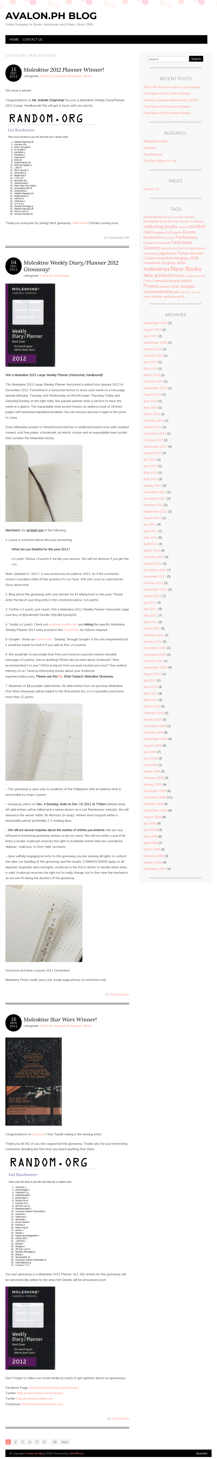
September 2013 (155, 446)
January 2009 (152, 784)
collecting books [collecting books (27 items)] (160, 226)
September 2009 (155, 739)
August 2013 (152, 453)
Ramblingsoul (152, 154)
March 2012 (151, 550)
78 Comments (119, 994)
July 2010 (149, 680)
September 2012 (155, 511)
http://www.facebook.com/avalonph (53, 1388)
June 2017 (150, 336)
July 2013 (149, 459)
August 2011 (152, 596)
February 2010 (153, 713)
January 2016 (152, 349)
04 (13, 262)
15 (13, 69)
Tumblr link (71, 630)
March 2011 (151, 628)
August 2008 (152, 817)
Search (196, 58)
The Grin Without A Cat (159, 161)
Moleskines (74, 76)
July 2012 (149, 524)
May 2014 (150, 407)
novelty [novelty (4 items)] (200, 276)
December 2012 (154, 492)
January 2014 (152, 427)
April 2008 (150, 843)
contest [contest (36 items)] (196, 226)
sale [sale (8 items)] (176, 292)
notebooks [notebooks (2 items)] (190, 276)
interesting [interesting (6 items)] (150, 253)
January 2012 (152, 563)
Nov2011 (14, 1024)
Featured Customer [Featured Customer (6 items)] (157, 243)
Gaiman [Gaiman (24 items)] (151, 248)
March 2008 (151, 849)
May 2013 (150, 472)
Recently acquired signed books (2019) (170, 100)
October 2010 (153, 661)
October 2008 (153, 804)
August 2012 (152, 518)
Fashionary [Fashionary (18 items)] (186, 237)
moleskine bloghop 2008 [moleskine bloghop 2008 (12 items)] (177, 258)
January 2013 (152, 485)
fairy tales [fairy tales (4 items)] (168, 237)
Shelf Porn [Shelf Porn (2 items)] (185, 292)
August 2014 (152, 394)
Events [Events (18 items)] (189, 232)
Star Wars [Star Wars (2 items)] (196, 292)
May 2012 (150, 537)
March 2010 (151, 706)
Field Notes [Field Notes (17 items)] (182, 242)
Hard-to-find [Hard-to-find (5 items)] (169, 248)
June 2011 (150, 609)
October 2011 (153, 583)
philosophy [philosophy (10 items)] (171, 280)
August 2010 (152, 674)
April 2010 (150, 700)
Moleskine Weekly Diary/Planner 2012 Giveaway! (71, 266)
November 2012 (154, 498)
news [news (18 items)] (179, 275)
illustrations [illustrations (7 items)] (198, 248)
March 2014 (151, 414)
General (59, 76)
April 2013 (150, 479)
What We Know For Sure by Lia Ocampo (172, 87)
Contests (46, 76)
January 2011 (152, 641)
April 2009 (150, 765)
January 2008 (152, 862)
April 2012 (150, 544)
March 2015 (151, 375)
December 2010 (154, 648)
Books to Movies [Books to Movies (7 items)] (192, 221)
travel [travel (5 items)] (147, 297)
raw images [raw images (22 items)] (183, 286)
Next (65, 1442)
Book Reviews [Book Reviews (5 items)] (169, 221)
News (87, 76)
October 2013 (153, 440)
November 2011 (154, 576)
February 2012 (153, 557)
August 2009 (152, 745)
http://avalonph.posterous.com (42, 1404)
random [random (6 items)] (164, 287)
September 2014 (155, 388)
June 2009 (150, 758)
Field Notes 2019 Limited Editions (167, 93)
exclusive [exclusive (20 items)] (152, 237)
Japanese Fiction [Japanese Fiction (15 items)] (174, 253)
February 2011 (153, 635)
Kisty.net (149, 148)
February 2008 (153, 856)
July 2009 (149, 752)
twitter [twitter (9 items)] (157, 296)
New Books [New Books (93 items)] (186, 268)
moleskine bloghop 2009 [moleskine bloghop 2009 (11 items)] (164, 262)
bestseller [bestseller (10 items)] (151, 221)
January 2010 (152, 719)
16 (13, 1019)
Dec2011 (14, 74)
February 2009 (153, 778)
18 (54, 1442)
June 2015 (150, 362)
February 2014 (153, 420)
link (60, 676)
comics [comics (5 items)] (183, 227)
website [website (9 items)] (169, 296)
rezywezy (39, 1134)
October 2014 (153, 381)
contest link (44, 639)
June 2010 (150, 687)
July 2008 (149, 823)
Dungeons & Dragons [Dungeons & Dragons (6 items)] (167, 232)
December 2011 (154, 570)
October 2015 (153, 355)
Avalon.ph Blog (51, 15)
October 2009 (153, 732)
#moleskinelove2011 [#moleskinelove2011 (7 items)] (158, 217)
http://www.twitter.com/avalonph (40, 1393)
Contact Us (33, 39)
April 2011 (150, 622)
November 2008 (154, 797)
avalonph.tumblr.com (63, 624)
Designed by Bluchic (202, 1454)
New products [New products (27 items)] (158, 275)
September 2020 (155, 323)
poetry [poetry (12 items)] (187, 280)
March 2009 (151, 771)
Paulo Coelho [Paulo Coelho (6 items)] (152, 281)
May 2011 (150, 615)
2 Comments (120, 1418)
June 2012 (150, 531)
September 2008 (155, 810)
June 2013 (150, 466)
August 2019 (152, 330)
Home (14, 39)
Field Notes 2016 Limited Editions (167, 113)
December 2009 (154, 726)
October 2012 (153, 505)
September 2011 (155, 589)
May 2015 (150, 368)
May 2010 (150, 693)
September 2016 (155, 342)
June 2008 (150, 830)
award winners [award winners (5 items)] (184, 217)
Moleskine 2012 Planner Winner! (64, 69)
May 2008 (150, 836)
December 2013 (154, 433)
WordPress (77, 1453)
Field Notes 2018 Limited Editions (167, 106)
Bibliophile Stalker (155, 141)
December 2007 (154, 869)
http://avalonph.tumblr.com (34, 1398)
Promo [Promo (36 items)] (151, 286)
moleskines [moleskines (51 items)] (156, 269)
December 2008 (154, 791)
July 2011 (149, 602)
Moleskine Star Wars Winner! (60, 1019)
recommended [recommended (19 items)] (157, 291)
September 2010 (155, 667)
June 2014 (150, 401)
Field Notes (80, 223)
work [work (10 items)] (180, 296)
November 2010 (154, 654)
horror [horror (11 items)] (183, 248)
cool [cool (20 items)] (147, 232)
